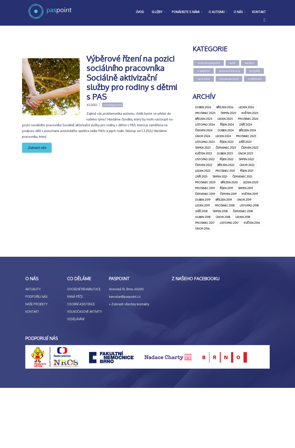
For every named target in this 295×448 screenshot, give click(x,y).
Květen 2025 (249, 113)
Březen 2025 (203, 118)
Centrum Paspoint (208, 63)
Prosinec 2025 (205, 113)
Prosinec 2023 (246, 136)
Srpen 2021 (219, 176)
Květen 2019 (250, 194)
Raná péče (203, 78)
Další (232, 63)
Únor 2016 (202, 228)
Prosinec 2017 (205, 222)
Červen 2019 (228, 194)
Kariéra (249, 63)
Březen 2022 (225, 165)
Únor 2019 (244, 199)
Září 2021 (201, 176)
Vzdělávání (255, 78)
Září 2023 (245, 142)
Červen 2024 (203, 130)
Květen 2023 (203, 153)
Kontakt (32, 372)
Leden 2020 (250, 182)
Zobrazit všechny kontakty (130, 364)
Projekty (255, 71)
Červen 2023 (249, 147)
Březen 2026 (224, 107)
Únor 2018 (223, 217)
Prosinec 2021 (225, 170)
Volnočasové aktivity (84, 372)
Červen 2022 (203, 165)
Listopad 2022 (205, 159)
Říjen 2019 (226, 188)
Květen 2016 (252, 222)
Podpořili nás (36, 357)
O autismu (203, 71)
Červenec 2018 (243, 211)
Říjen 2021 (246, 170)
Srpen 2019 (245, 188)
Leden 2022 (202, 170)
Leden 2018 (242, 217)
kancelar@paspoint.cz (124, 357)
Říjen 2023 (226, 142)
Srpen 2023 (203, 147)
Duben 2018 (203, 217)
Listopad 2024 (205, 124)
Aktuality (33, 349)
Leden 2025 (225, 118)
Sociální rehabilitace (84, 349)
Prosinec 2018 (225, 205)
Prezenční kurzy (229, 71)
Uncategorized (112, 105)
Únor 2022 (246, 165)
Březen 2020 (229, 182)
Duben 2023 (225, 153)
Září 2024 (245, 124)
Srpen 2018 (220, 211)
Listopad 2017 (229, 222)
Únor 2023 (245, 153)
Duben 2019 (202, 199)
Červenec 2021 (242, 176)
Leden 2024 (223, 136)
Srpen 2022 (246, 159)
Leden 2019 (202, 205)
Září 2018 (201, 211)
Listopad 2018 (249, 205)
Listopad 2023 (205, 142)
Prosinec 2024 (248, 118)
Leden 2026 (246, 107)
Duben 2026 (203, 107)
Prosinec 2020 (205, 182)
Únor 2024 (202, 136)
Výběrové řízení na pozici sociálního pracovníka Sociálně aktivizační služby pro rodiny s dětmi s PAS (131, 77)
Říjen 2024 (227, 124)
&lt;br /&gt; (225, 273)
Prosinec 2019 (205, 188)
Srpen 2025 (228, 113)
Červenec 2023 (226, 147)
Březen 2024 (247, 130)
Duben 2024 (226, 130)
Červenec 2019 (205, 194)
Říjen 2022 (226, 159)
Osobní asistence (81, 364)
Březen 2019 (223, 199)
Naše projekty (36, 364)
